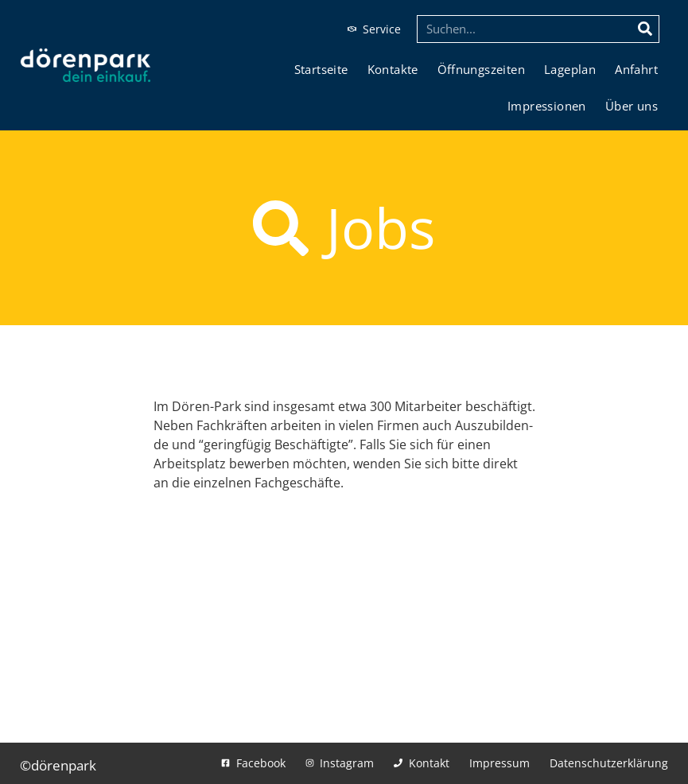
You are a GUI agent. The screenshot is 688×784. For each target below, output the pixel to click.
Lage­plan (570, 69)
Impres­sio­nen (546, 106)
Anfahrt (636, 69)
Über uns (631, 106)
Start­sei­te (321, 69)
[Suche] (645, 29)
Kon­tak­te (392, 69)
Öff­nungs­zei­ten (481, 69)
